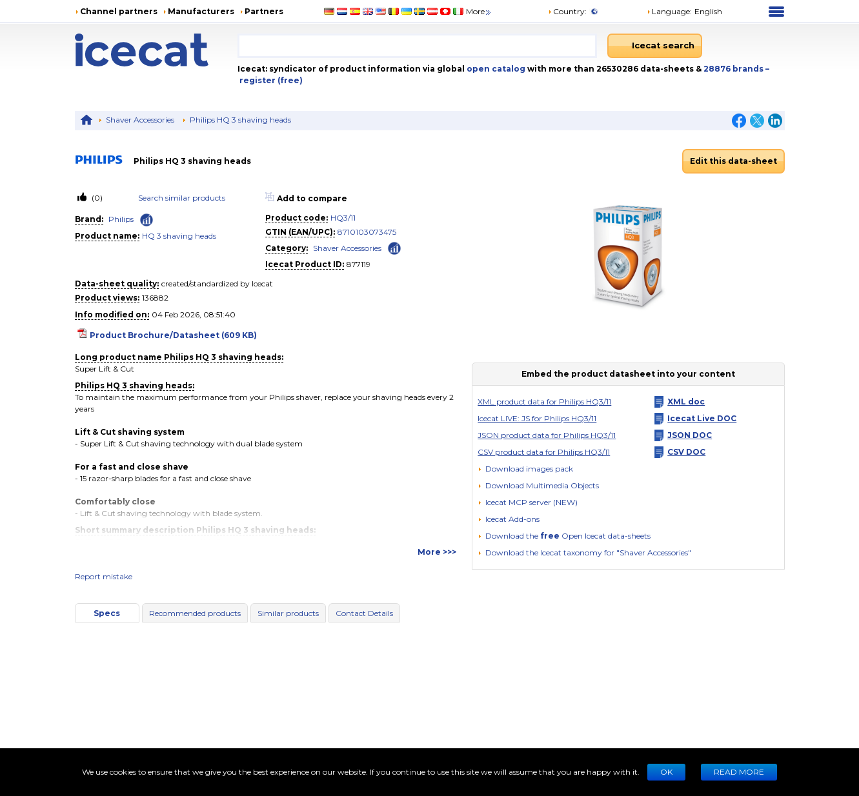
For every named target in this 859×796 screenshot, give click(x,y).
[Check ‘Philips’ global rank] (146, 220)
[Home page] (156, 50)
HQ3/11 (343, 218)
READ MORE (739, 772)
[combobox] (417, 46)
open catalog (495, 69)
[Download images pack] (525, 469)
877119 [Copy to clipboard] (358, 264)
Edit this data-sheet (733, 161)
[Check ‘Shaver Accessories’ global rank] (394, 247)
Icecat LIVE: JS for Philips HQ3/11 (537, 418)
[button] (538, 485)
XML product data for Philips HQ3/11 (544, 401)
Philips (121, 219)
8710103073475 (367, 232)
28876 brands (734, 69)
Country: (567, 11)
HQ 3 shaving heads (179, 236)
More (479, 11)
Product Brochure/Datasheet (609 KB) (173, 335)
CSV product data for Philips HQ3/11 (544, 452)
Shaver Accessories (140, 119)
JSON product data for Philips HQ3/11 (547, 435)
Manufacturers (201, 11)
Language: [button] (669, 11)
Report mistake (103, 576)
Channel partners (118, 11)
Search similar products (181, 198)
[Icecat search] (654, 46)
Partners (264, 11)
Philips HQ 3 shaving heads (240, 119)
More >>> (437, 552)
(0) (96, 198)
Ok (666, 772)
